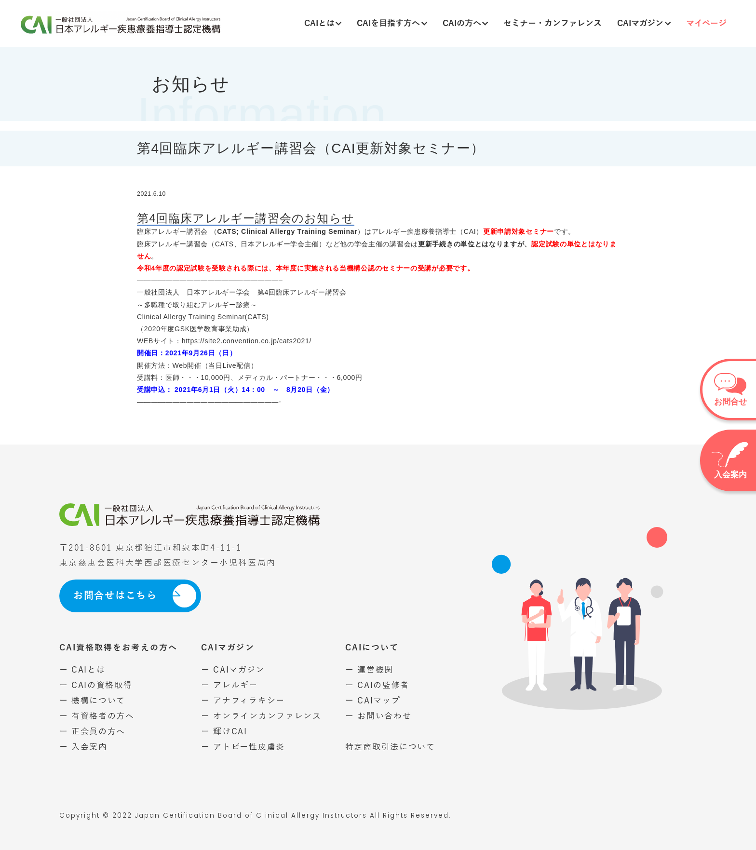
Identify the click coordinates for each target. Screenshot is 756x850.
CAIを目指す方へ (392, 23)
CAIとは (323, 23)
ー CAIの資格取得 (96, 685)
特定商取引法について (390, 747)
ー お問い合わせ (378, 716)
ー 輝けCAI (224, 731)
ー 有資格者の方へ (97, 716)
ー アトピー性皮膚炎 (243, 747)
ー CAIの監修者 (377, 685)
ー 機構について (92, 700)
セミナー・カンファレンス (552, 23)
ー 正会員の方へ (92, 731)
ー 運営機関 (369, 670)
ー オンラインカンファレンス (261, 716)
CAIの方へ (465, 23)
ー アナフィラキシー (243, 700)
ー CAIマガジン (233, 670)
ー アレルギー (229, 685)
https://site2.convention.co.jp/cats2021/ (246, 341)
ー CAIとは (82, 670)
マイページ (706, 23)
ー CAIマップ (373, 700)
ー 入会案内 (83, 747)
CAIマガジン (644, 23)
